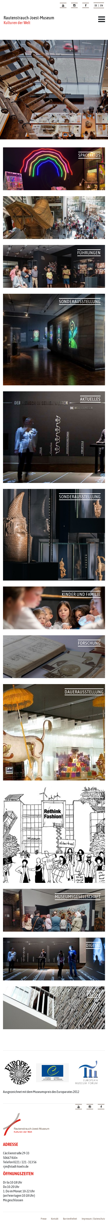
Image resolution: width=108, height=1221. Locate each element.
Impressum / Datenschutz (93, 1218)
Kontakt (54, 1218)
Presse (43, 1218)
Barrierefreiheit (70, 1218)
